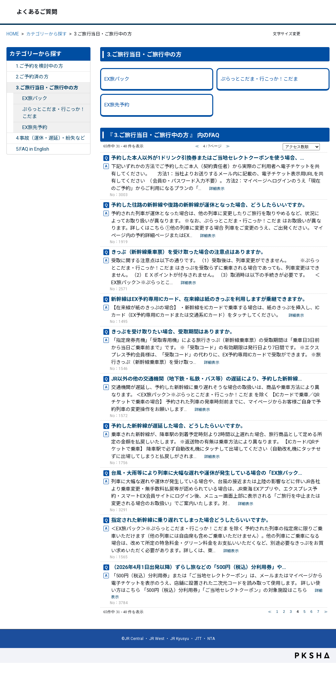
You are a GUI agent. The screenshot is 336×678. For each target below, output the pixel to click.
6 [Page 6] (311, 611)
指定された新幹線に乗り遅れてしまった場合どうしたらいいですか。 (191, 520)
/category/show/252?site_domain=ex (11, 66)
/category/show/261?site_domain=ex (18, 98)
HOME (12, 33)
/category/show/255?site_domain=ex (11, 138)
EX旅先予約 (34, 127)
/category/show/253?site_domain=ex (11, 77)
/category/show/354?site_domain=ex (18, 109)
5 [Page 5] (304, 611)
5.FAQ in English (32, 149)
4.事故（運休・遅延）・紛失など (50, 138)
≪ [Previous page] (269, 611)
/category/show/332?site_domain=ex (11, 149)
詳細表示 (217, 188)
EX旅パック (34, 98)
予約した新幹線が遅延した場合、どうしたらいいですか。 (178, 426)
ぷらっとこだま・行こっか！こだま (53, 113)
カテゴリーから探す (46, 33)
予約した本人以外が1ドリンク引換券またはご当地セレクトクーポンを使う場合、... (207, 158)
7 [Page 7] (318, 611)
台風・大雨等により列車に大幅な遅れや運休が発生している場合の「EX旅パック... (206, 473)
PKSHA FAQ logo (312, 655)
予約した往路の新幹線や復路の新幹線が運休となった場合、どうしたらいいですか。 (209, 205)
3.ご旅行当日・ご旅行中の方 (47, 88)
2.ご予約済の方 (32, 77)
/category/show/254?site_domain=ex (11, 88)
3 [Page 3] (291, 611)
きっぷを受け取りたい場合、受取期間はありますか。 (173, 332)
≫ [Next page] (326, 611)
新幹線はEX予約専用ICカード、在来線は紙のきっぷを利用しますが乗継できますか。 (209, 299)
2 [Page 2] (284, 611)
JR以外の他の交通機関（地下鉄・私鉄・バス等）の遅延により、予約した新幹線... (206, 379)
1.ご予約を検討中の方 (39, 66)
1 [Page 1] (277, 611)
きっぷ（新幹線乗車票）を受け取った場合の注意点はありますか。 (188, 252)
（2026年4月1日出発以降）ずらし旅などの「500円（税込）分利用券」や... (198, 567)
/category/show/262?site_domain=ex (18, 127)
